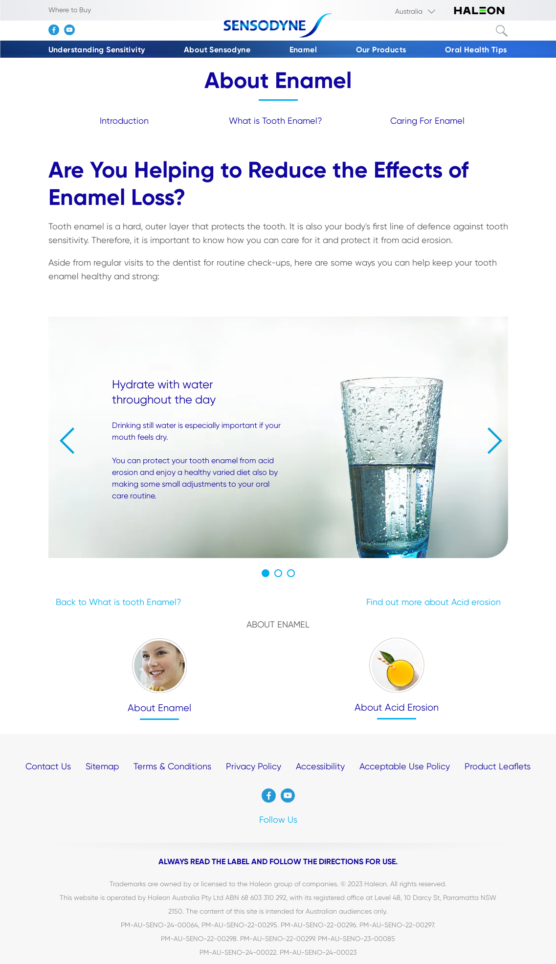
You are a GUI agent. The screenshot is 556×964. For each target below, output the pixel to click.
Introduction (124, 120)
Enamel (303, 49)
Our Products (381, 49)
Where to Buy (69, 10)
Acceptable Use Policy (404, 766)
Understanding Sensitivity (96, 49)
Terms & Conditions (172, 766)
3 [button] (291, 573)
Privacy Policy (253, 766)
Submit (502, 31)
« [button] (67, 440)
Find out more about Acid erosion (433, 602)
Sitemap (102, 766)
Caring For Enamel (427, 120)
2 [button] (278, 573)
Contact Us (48, 766)
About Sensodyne (217, 49)
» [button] (495, 440)
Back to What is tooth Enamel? (118, 602)
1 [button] (265, 573)
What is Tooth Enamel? (275, 120)
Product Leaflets (498, 766)
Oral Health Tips (476, 49)
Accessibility (320, 766)
